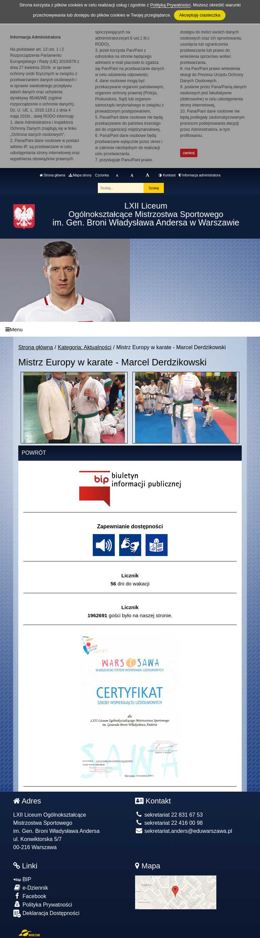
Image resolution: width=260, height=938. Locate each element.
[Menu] (130, 329)
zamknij (189, 153)
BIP (22, 879)
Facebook (29, 896)
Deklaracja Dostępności (46, 913)
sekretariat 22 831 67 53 (169, 815)
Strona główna (52, 175)
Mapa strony (80, 175)
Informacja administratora (199, 175)
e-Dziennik (30, 887)
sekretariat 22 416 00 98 (169, 823)
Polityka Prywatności (42, 904)
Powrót (34, 453)
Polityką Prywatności (170, 4)
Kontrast (167, 175)
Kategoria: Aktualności (84, 347)
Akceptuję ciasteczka (199, 15)
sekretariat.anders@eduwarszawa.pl (183, 831)
